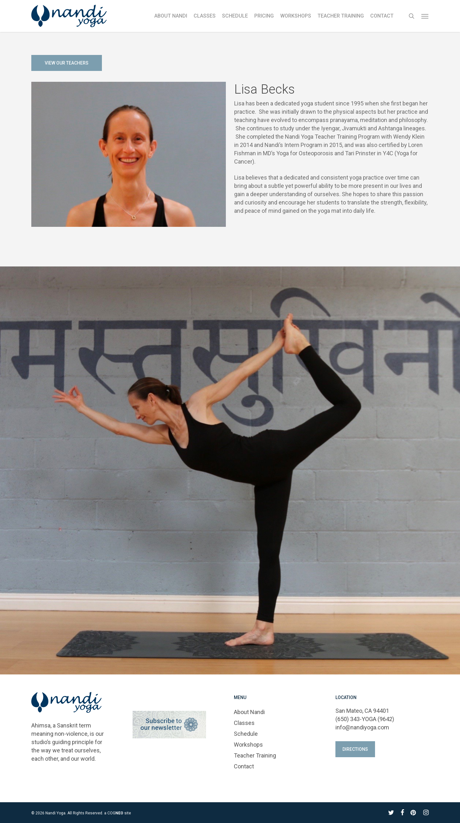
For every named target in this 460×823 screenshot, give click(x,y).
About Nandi (249, 712)
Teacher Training (255, 755)
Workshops (248, 744)
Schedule (246, 733)
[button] (425, 16)
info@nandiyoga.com (362, 727)
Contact (244, 766)
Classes (244, 722)
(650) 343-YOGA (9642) (364, 719)
